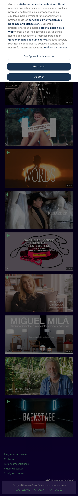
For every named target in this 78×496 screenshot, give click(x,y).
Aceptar (39, 75)
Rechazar (39, 64)
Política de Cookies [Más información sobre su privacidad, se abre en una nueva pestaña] (55, 45)
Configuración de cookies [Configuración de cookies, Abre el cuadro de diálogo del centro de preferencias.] (39, 54)
